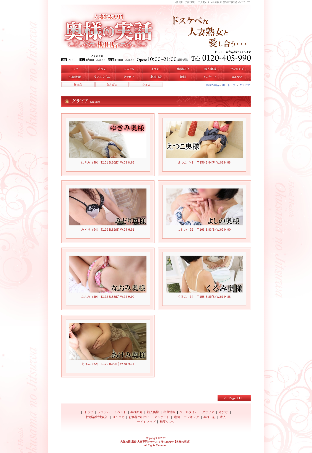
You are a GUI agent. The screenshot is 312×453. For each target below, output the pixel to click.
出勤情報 (169, 412)
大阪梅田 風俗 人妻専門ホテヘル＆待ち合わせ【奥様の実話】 (156, 441)
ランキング (191, 417)
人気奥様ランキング (237, 69)
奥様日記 (156, 77)
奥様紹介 (136, 412)
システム (129, 69)
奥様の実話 (212, 85)
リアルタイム (101, 77)
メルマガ (237, 77)
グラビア (244, 85)
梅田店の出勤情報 (74, 77)
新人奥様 (210, 69)
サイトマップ (146, 421)
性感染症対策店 (97, 417)
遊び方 (101, 69)
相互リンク (167, 421)
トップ (74, 69)
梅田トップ (228, 85)
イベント (156, 69)
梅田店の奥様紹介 (183, 69)
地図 (183, 77)
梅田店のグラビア (129, 77)
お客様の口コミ (139, 417)
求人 (223, 417)
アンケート (210, 77)
